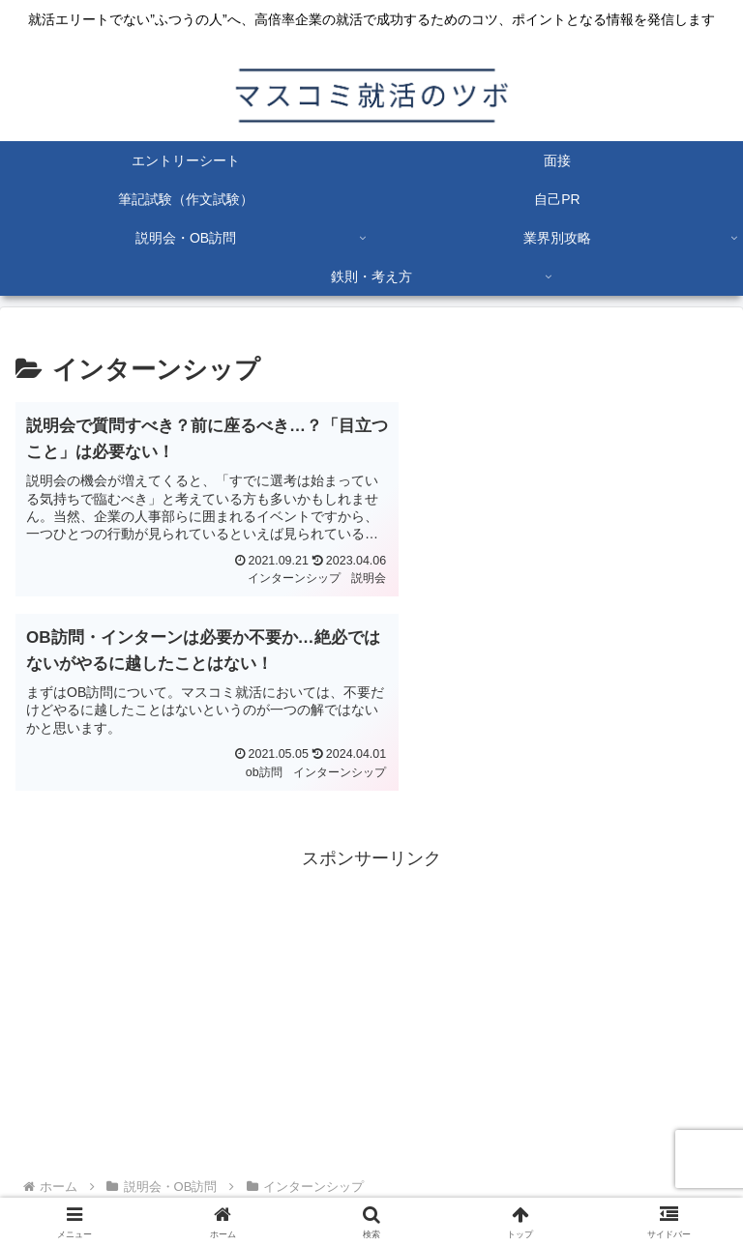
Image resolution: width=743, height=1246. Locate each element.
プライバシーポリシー (193, 1183)
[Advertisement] (371, 816)
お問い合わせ (549, 1183)
